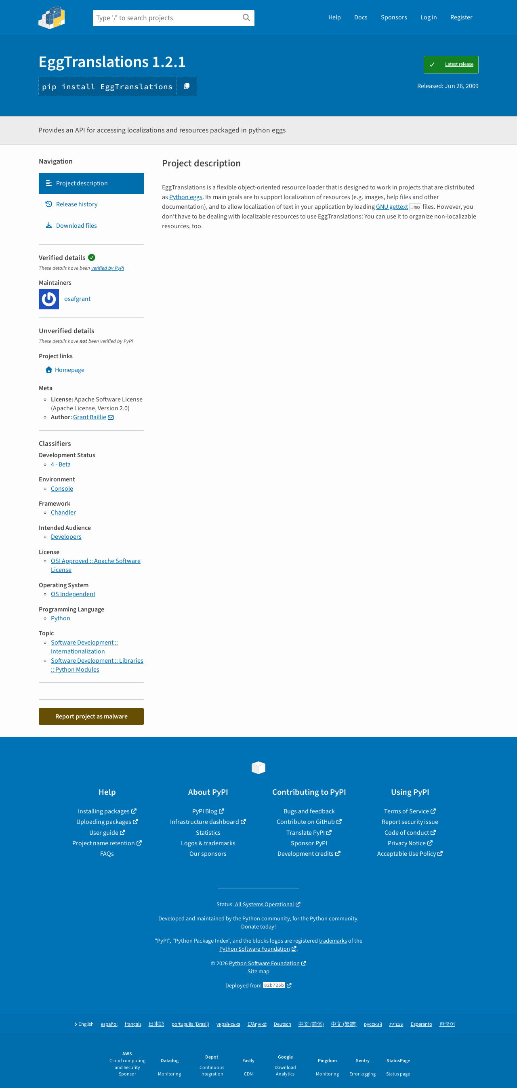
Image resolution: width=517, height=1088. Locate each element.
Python (60, 618)
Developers (66, 536)
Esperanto (421, 1024)
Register (461, 17)
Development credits (305, 853)
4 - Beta (61, 464)
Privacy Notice (407, 843)
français (133, 1024)
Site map (258, 971)
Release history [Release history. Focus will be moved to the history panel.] (71, 204)
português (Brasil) (190, 1024)
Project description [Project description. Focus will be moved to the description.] (76, 183)
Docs (361, 17)
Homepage (64, 369)
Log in (428, 17)
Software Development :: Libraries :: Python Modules (97, 665)
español (109, 1024)
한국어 (447, 1024)
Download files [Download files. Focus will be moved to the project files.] (71, 225)
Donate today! (258, 926)
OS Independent (73, 594)
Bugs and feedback (309, 811)
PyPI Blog (204, 811)
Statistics (208, 832)
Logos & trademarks (208, 843)
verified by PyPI (107, 268)
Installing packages (104, 811)
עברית (396, 1024)
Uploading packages (103, 821)
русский (373, 1024)
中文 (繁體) (344, 1024)
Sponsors (394, 17)
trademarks (333, 941)
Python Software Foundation (254, 949)
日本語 (156, 1024)
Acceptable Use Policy (406, 853)
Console (62, 488)
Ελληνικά (257, 1024)
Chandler (63, 512)
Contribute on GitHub (306, 821)
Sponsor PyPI (309, 843)
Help (334, 17)
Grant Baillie (89, 417)
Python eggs (185, 197)
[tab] (91, 183)
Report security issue (410, 821)
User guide (103, 832)
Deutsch (282, 1024)
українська (228, 1024)
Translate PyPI (305, 832)
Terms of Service (406, 811)
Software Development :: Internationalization (84, 647)
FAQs (107, 853)
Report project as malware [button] (91, 716)
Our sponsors (208, 853)
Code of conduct (407, 832)
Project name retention (103, 843)
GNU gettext (392, 206)
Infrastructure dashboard (204, 821)
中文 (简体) (311, 1024)
